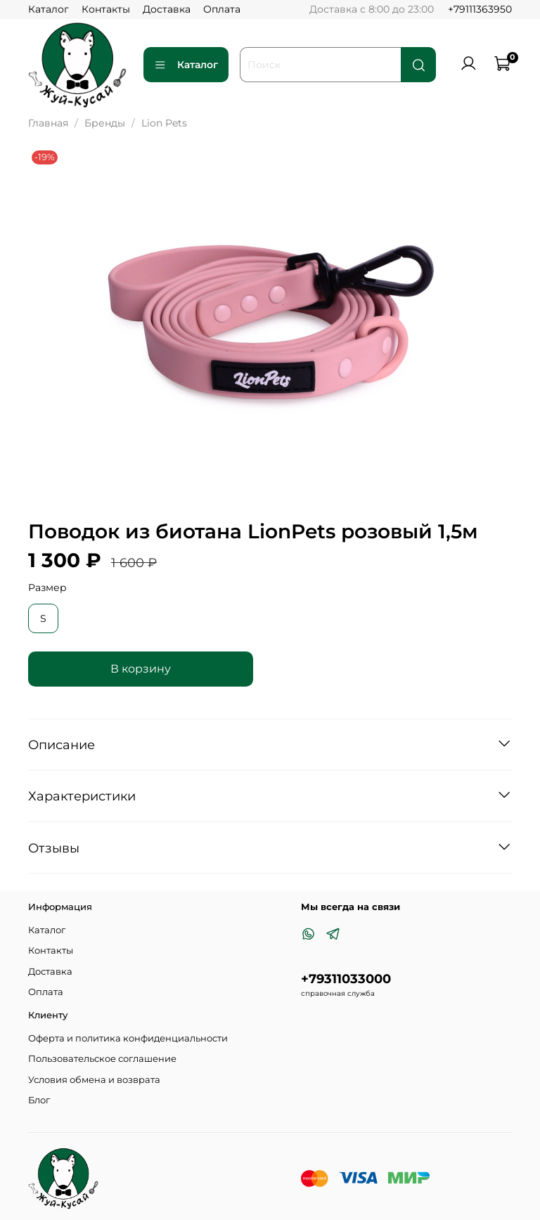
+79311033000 (346, 979)
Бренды (104, 123)
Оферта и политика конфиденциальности (128, 1038)
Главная (48, 123)
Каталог (48, 9)
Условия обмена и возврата (94, 1080)
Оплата (221, 9)
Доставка (167, 9)
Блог (39, 1100)
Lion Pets (164, 123)
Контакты (106, 9)
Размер (47, 588)
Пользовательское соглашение (102, 1058)
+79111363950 (480, 9)
